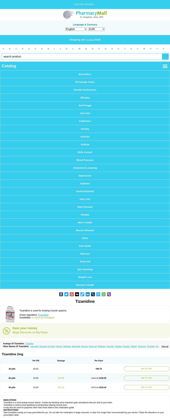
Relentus (102, 346)
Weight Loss (85, 277)
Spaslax (126, 346)
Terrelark (151, 346)
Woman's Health (85, 285)
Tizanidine (43, 315)
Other (85, 238)
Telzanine (142, 346)
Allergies (85, 97)
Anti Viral (85, 113)
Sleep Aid (85, 261)
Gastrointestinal (85, 191)
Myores (84, 346)
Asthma (85, 144)
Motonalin (76, 346)
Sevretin (110, 346)
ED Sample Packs (85, 82)
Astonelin (34, 346)
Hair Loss (85, 199)
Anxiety (85, 129)
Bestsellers (85, 74)
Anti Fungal (85, 105)
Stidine (134, 346)
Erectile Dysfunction (85, 90)
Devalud (43, 346)
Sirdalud (118, 346)
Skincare (85, 253)
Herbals (85, 214)
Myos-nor (93, 346)
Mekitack (67, 346)
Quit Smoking (85, 269)
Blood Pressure (84, 160)
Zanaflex (30, 343)
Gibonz (59, 346)
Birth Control (85, 152)
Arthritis (85, 136)
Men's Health (85, 222)
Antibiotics (85, 121)
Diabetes (85, 183)
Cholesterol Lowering (85, 168)
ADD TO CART (146, 369)
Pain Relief (85, 246)
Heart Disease (85, 207)
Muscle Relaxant (85, 230)
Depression (85, 175)
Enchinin (51, 346)
